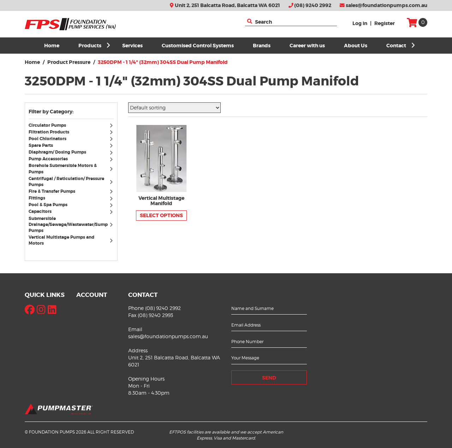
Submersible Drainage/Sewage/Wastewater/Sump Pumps (68, 224)
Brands (261, 45)
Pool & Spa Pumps (48, 205)
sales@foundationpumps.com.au (383, 5)
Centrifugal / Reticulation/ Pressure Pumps (66, 181)
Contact (400, 45)
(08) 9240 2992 (310, 5)
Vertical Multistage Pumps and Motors (61, 240)
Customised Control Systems (198, 45)
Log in (359, 23)
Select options (161, 215)
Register (384, 23)
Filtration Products (49, 132)
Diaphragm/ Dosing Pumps (57, 152)
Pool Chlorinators (47, 139)
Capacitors (40, 211)
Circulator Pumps (47, 125)
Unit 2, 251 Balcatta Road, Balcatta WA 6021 (225, 5)
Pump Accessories (48, 159)
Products (94, 45)
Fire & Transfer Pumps (52, 191)
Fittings (37, 198)
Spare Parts (41, 145)
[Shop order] (174, 107)
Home (51, 45)
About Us (355, 45)
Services (132, 45)
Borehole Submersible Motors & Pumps (63, 168)
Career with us (307, 45)
